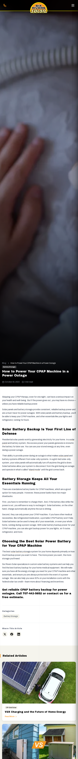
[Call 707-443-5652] (4, 5)
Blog (4, 363)
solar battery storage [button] (21, 551)
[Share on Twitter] (4, 634)
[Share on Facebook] (11, 634)
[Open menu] (73, 5)
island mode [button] (34, 469)
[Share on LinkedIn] (18, 634)
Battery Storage (11, 616)
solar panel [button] (64, 456)
